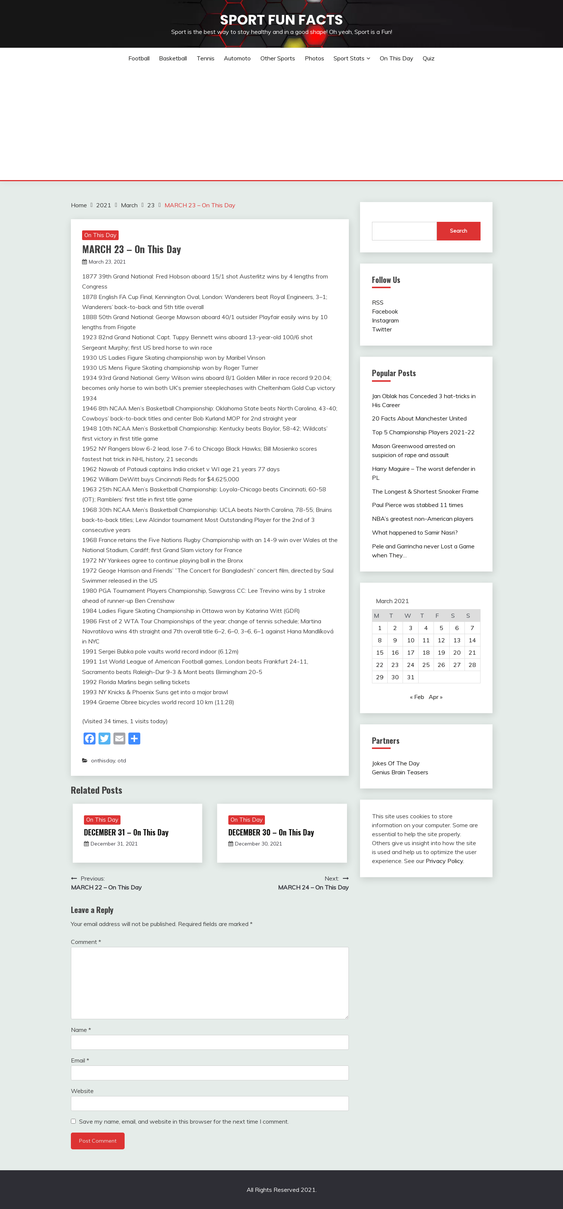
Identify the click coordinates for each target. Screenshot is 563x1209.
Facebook (385, 311)
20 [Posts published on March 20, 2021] (457, 652)
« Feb (417, 696)
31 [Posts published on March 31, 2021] (411, 677)
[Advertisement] (281, 124)
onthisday (103, 760)
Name (81, 1029)
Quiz (429, 58)
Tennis (206, 58)
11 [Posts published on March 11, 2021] (426, 640)
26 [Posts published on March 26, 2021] (441, 664)
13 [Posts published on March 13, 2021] (457, 640)
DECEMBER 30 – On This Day (271, 832)
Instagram (385, 320)
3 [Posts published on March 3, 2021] (411, 628)
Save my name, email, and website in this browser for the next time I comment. (184, 1121)
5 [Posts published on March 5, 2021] (441, 628)
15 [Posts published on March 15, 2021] (380, 652)
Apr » (435, 696)
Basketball (173, 58)
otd (122, 760)
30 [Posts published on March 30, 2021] (395, 677)
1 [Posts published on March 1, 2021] (380, 628)
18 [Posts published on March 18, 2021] (426, 652)
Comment (86, 941)
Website (82, 1091)
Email (80, 1060)
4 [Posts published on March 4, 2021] (426, 628)
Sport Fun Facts (281, 19)
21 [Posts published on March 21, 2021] (472, 652)
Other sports (277, 58)
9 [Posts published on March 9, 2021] (395, 640)
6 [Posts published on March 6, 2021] (457, 628)
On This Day (396, 58)
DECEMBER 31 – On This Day (126, 832)
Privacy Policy (444, 861)
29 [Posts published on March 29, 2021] (380, 677)
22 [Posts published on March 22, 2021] (380, 664)
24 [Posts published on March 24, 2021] (411, 664)
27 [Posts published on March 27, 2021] (457, 664)
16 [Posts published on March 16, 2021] (395, 652)
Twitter (382, 329)
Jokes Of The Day (396, 763)
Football (139, 58)
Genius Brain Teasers (400, 772)
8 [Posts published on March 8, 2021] (380, 640)
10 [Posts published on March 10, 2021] (411, 640)
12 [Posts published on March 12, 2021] (441, 640)
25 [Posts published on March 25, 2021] (426, 664)
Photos (314, 58)
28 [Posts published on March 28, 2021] (472, 664)
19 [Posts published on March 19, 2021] (441, 652)
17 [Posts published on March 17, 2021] (411, 652)
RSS (378, 302)
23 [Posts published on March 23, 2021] (395, 664)
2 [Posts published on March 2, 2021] (395, 628)
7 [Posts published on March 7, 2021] (472, 628)
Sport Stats (349, 58)
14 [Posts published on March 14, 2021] (472, 640)
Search (458, 230)
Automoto (237, 58)
